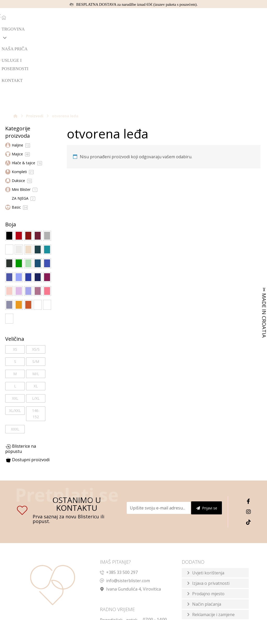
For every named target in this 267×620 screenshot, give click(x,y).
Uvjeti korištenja (208, 500)
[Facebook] (248, 429)
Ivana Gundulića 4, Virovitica (130, 516)
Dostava (200, 552)
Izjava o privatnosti (210, 511)
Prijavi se (206, 435)
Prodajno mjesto (208, 521)
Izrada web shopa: (210, 614)
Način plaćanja (206, 531)
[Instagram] (248, 439)
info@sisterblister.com (125, 508)
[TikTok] (248, 450)
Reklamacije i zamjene (213, 542)
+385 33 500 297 (119, 500)
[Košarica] (246, 17)
